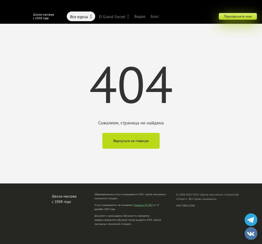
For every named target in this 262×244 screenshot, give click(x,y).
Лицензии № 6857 (143, 205)
